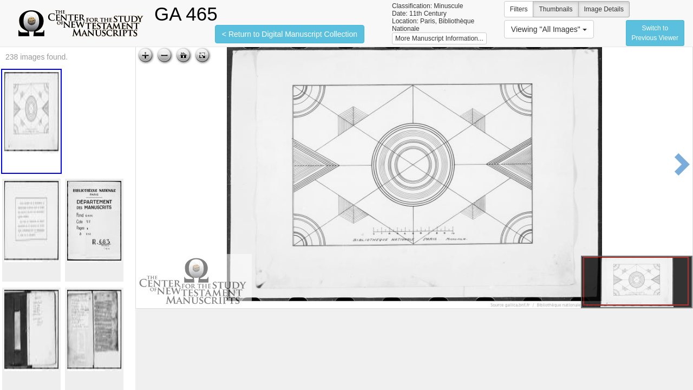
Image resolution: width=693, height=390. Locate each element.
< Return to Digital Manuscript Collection (289, 34)
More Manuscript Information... (439, 38)
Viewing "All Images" (549, 29)
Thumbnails (555, 9)
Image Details (604, 9)
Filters (519, 9)
